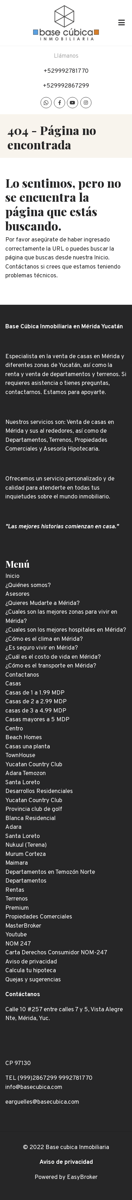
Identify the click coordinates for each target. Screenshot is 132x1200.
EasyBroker (82, 1177)
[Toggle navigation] (121, 23)
